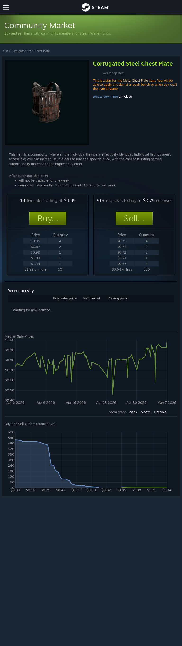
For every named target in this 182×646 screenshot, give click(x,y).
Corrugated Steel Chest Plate (30, 51)
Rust (5, 51)
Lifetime (160, 412)
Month (145, 412)
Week (133, 412)
